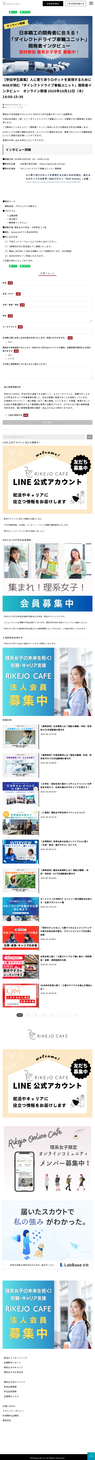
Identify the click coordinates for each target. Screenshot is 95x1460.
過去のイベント (10, 107)
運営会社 (7, 1420)
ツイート (10, 10)
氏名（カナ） (9, 293)
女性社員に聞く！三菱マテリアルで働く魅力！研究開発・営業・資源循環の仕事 (66, 958)
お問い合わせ (9, 1406)
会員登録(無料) (53, 3)
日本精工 (20, 107)
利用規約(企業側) (11, 1415)
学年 (5, 315)
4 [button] (43, 1015)
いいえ (9, 358)
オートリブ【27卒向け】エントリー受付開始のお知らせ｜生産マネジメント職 (66, 900)
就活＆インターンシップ (15, 1357)
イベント (25, 105)
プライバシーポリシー (13, 1410)
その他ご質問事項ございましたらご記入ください (25, 364)
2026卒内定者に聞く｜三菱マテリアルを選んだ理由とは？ (66, 987)
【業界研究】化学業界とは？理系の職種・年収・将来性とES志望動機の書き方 (66, 728)
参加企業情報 (10, 1386)
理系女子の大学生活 (13, 1372)
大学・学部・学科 (11, 304)
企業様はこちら (11, 1396)
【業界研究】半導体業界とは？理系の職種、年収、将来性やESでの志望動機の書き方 (66, 756)
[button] (91, 3)
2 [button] (27, 1015)
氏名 (5, 282)
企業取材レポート (12, 1362)
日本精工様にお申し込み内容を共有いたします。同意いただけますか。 (34, 337)
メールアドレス (10, 326)
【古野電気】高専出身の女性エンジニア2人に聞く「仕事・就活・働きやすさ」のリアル (64, 843)
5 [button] (51, 1015)
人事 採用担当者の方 (75, 3)
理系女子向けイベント (14, 1381)
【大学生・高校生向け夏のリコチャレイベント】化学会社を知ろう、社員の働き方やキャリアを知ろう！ (66, 785)
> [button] (67, 1015)
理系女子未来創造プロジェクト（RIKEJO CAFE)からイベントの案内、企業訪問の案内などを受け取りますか (47, 349)
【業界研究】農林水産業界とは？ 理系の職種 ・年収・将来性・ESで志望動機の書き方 (64, 872)
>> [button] (75, 1015)
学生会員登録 (10, 1391)
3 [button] (35, 1015)
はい (8, 341)
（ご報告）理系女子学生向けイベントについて (62, 812)
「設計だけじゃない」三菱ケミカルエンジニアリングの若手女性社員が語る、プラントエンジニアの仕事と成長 (66, 931)
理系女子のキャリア (13, 1367)
